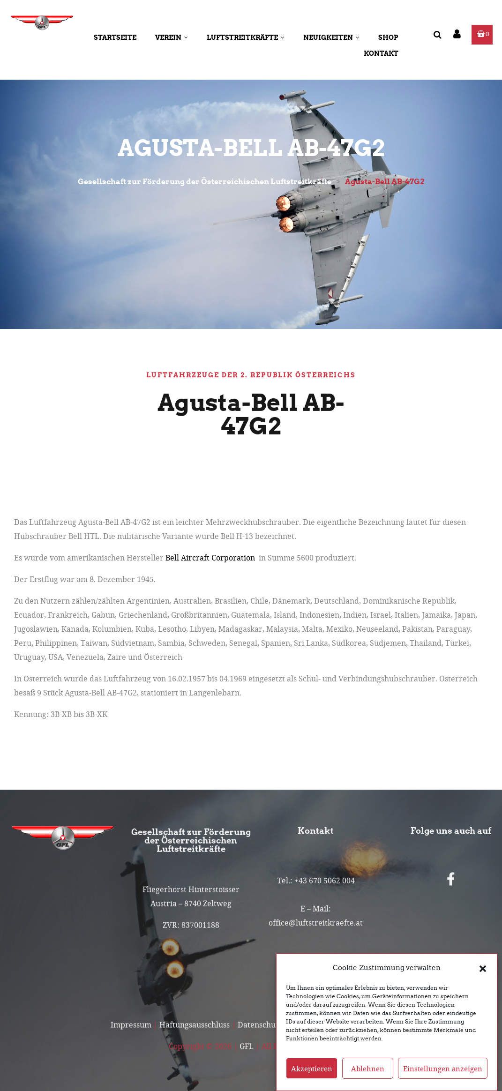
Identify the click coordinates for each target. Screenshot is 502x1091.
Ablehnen (367, 1068)
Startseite (115, 37)
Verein (171, 37)
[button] (482, 967)
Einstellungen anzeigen (442, 1068)
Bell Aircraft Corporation (210, 557)
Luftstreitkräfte (246, 37)
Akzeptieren (311, 1068)
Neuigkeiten (331, 37)
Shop (388, 37)
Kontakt (381, 53)
